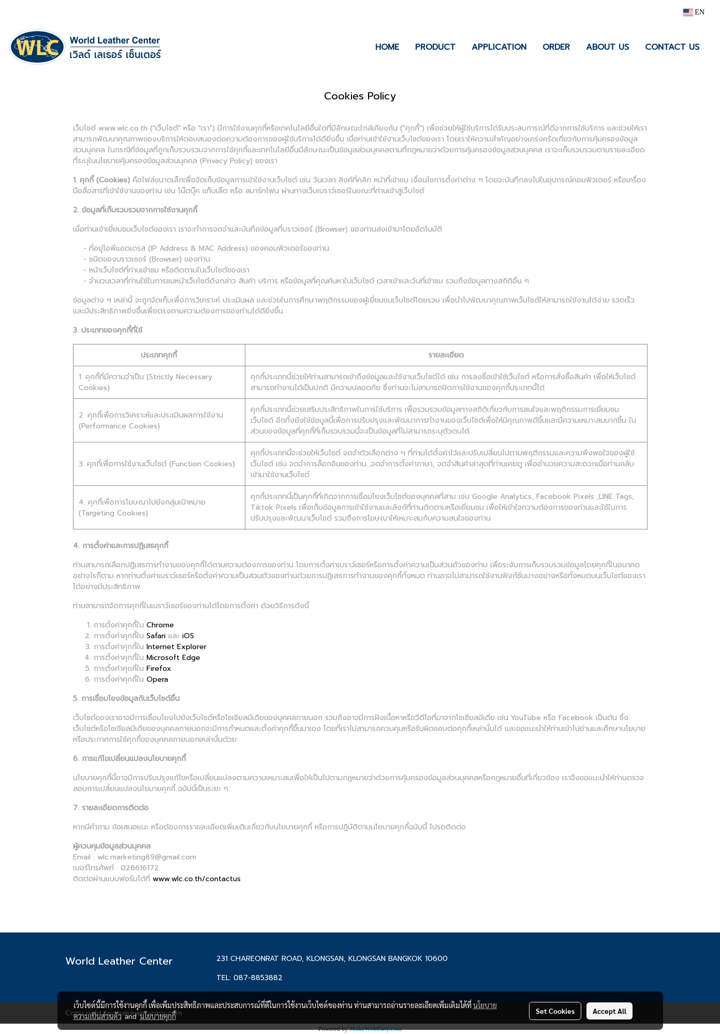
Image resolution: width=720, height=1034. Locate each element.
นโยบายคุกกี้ (158, 1016)
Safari (156, 635)
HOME (387, 47)
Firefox (158, 668)
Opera (157, 679)
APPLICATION (499, 47)
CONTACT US (672, 47)
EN (693, 12)
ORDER (556, 47)
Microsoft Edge (173, 657)
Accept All (609, 1010)
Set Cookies (555, 1010)
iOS (188, 635)
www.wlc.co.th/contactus (197, 878)
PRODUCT (435, 47)
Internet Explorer (176, 646)
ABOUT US (607, 47)
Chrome (160, 625)
